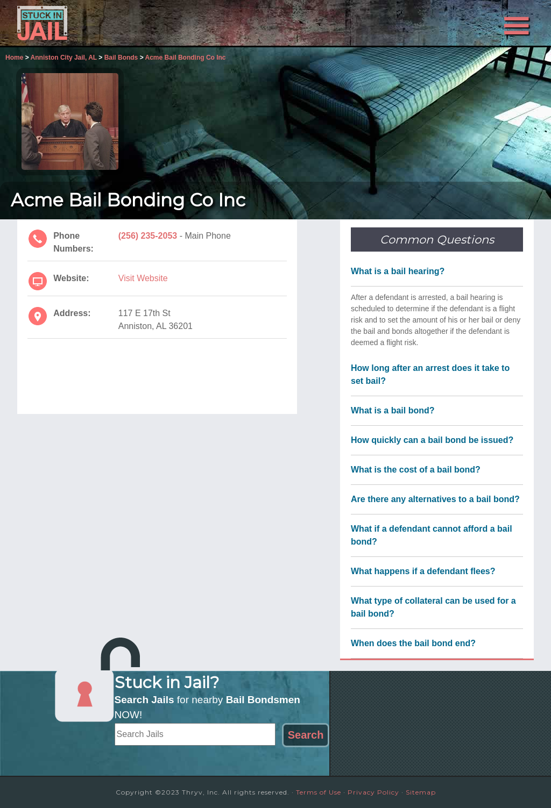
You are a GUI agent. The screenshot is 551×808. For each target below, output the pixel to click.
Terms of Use (318, 792)
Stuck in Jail (114, 23)
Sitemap (421, 792)
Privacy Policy (373, 792)
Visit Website (143, 278)
